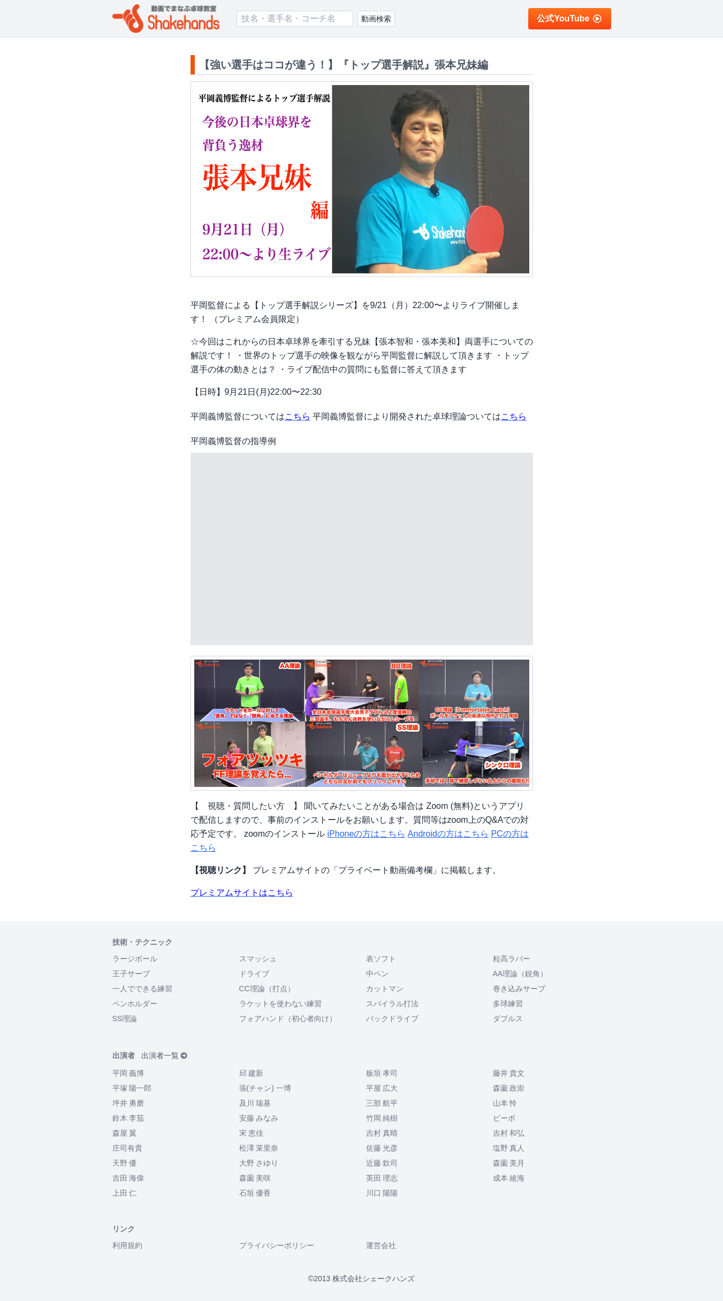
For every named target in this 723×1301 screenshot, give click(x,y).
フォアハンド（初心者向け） (288, 1018)
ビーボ (504, 1118)
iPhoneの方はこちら (367, 833)
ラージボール (134, 958)
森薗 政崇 (509, 1088)
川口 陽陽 (382, 1193)
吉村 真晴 (382, 1133)
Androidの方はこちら (448, 833)
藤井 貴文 (509, 1073)
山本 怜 (505, 1103)
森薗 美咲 (255, 1178)
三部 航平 (382, 1103)
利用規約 (127, 1245)
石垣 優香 (255, 1193)
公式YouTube (569, 18)
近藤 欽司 (382, 1163)
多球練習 (508, 1003)
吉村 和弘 (509, 1133)
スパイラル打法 (392, 1003)
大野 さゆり (259, 1163)
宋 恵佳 (251, 1133)
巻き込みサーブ (519, 988)
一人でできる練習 (142, 988)
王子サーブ (131, 973)
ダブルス (508, 1018)
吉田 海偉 (128, 1178)
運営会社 (381, 1245)
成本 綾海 (509, 1178)
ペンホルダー (134, 1003)
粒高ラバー (511, 958)
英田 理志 (382, 1178)
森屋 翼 (124, 1133)
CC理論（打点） (267, 988)
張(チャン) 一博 (265, 1088)
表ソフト (381, 958)
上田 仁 (124, 1193)
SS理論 (125, 1018)
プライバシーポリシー (276, 1245)
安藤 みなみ (259, 1118)
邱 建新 (251, 1073)
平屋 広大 (382, 1088)
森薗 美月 (509, 1163)
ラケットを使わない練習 (280, 1003)
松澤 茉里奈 (259, 1148)
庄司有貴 (127, 1148)
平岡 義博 (128, 1073)
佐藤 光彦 (382, 1148)
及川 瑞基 (255, 1103)
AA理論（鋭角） (520, 973)
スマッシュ (258, 958)
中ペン (377, 973)
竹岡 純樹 (382, 1118)
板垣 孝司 (382, 1073)
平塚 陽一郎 (132, 1088)
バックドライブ (392, 1018)
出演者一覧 (164, 1055)
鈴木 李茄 (128, 1118)
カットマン (385, 988)
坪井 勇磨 (128, 1103)
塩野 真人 (509, 1148)
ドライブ (254, 973)
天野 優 (124, 1163)
